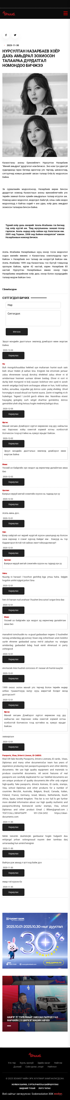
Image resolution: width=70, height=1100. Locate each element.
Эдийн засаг (43, 1063)
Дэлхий (17, 1067)
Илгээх (16, 331)
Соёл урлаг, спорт (34, 1067)
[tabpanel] (35, 941)
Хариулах (13, 355)
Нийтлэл (52, 1067)
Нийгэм (58, 1063)
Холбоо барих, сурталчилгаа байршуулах (35, 1084)
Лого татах (44, 1088)
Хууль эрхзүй (26, 1063)
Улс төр (12, 1063)
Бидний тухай (27, 1088)
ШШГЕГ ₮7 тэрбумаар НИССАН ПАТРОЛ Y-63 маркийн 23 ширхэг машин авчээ (32, 1019)
